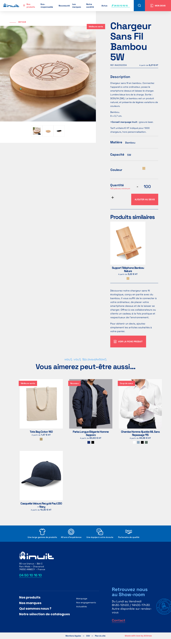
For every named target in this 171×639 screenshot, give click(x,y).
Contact (118, 620)
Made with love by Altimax (138, 635)
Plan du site (100, 636)
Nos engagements (86, 602)
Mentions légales (73, 636)
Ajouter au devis (145, 199)
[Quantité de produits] (147, 186)
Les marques (76, 5)
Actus (104, 5)
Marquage (81, 598)
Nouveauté (64, 5)
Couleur (116, 170)
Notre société (90, 5)
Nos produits (31, 5)
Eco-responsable (47, 5)
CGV (88, 636)
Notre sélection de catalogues (44, 614)
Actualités (81, 606)
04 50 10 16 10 (119, 5)
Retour (22, 22)
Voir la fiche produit (128, 341)
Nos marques (30, 603)
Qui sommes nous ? (35, 608)
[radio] (143, 168)
